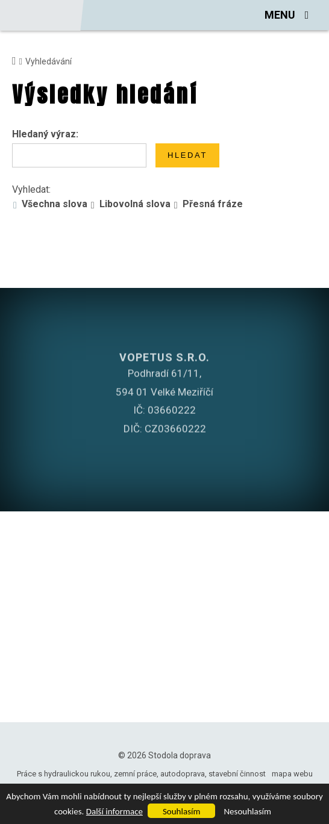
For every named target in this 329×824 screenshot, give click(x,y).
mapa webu (292, 773)
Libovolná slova (135, 204)
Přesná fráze (213, 204)
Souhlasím (181, 811)
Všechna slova (54, 204)
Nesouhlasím (247, 811)
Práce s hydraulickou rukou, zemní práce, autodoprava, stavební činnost (141, 773)
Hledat (187, 155)
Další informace (114, 811)
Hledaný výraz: (45, 134)
